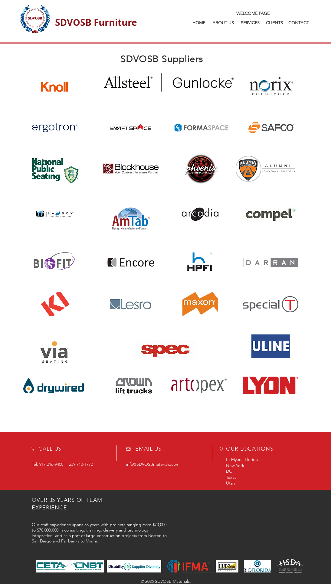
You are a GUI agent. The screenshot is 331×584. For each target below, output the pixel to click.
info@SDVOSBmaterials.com (152, 464)
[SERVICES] (250, 23)
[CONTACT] (299, 23)
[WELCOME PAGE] (253, 13)
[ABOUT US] (223, 23)
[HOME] (199, 23)
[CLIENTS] (274, 23)
